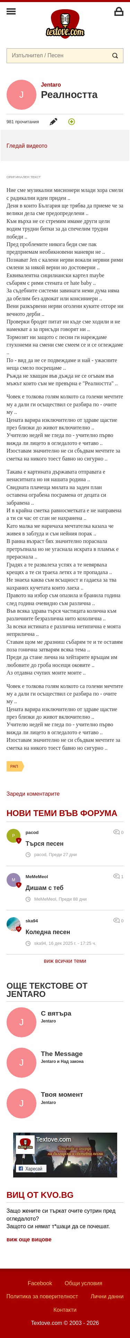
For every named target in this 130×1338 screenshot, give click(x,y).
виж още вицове (29, 1239)
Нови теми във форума (62, 813)
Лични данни (107, 1296)
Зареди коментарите (33, 794)
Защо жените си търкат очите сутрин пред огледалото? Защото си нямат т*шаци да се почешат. (61, 1218)
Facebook (40, 1283)
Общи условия (84, 1283)
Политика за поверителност (42, 1296)
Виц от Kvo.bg (40, 1195)
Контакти (65, 1310)
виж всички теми (65, 961)
